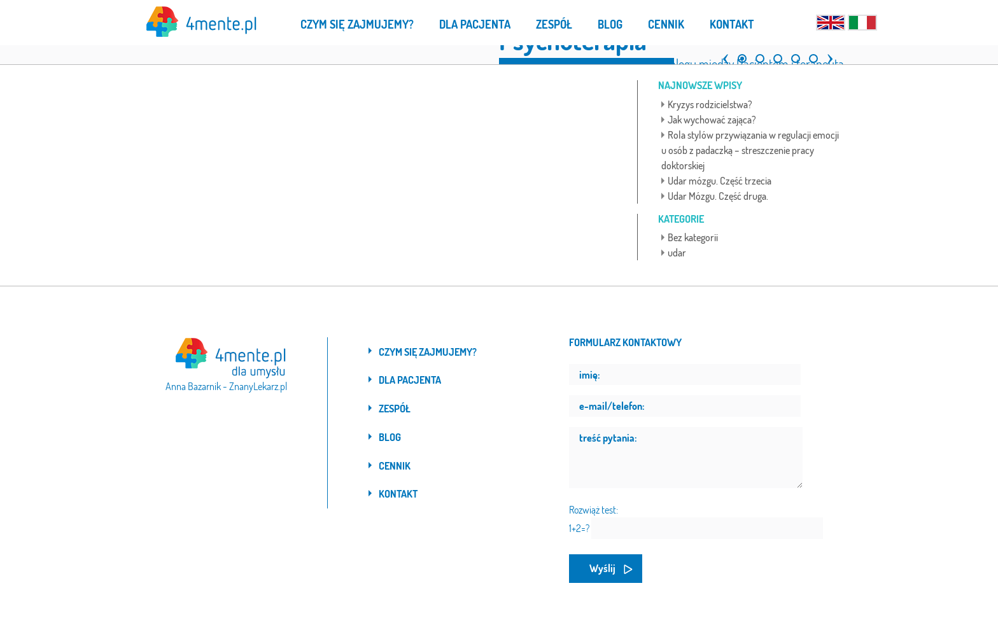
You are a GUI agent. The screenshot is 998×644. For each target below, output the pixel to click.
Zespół (395, 408)
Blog (390, 437)
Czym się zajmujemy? (428, 352)
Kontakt (398, 493)
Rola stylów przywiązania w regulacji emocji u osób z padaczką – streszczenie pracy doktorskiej (750, 150)
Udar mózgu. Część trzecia (719, 180)
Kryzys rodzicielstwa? (710, 104)
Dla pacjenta (410, 380)
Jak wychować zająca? (712, 119)
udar (677, 252)
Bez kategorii (693, 237)
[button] (722, 53)
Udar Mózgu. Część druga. (718, 196)
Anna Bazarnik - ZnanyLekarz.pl (226, 386)
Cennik (395, 465)
